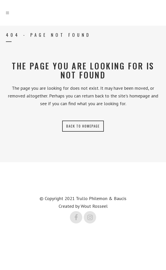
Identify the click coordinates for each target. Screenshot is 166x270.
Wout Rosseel (94, 206)
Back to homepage (83, 126)
